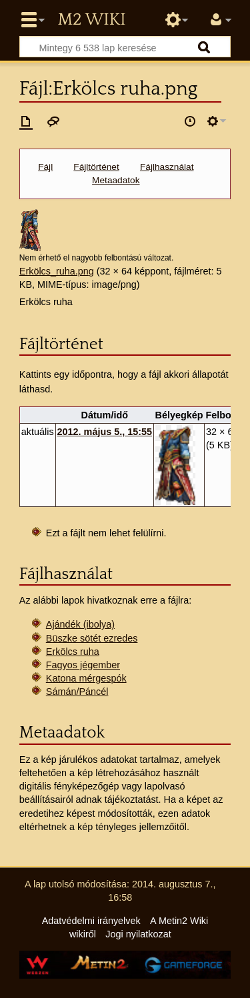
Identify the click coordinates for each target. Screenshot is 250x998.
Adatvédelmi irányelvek (91, 920)
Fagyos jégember (83, 665)
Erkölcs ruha (72, 651)
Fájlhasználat (167, 167)
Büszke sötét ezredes (92, 638)
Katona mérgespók (86, 678)
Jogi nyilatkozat (138, 934)
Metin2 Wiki (91, 20)
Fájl (45, 167)
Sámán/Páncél (77, 691)
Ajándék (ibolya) (80, 624)
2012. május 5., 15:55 (104, 431)
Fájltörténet (96, 167)
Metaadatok (115, 180)
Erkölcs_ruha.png (56, 271)
